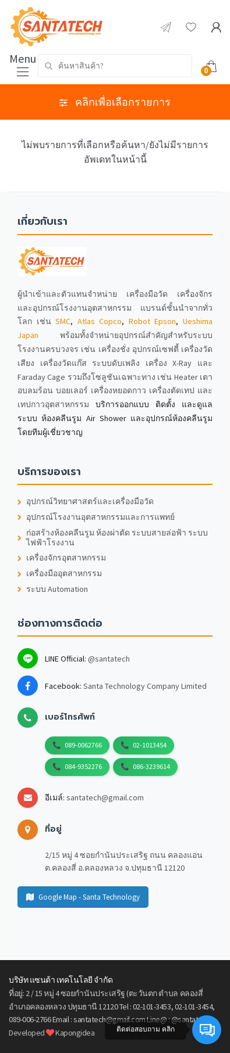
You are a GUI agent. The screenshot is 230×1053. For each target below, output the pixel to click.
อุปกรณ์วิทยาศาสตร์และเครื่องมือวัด (85, 501)
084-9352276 (83, 766)
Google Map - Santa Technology (83, 897)
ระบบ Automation (52, 589)
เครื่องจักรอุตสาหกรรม (61, 558)
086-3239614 (151, 766)
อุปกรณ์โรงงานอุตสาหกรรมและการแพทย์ (96, 517)
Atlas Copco (99, 321)
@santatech (109, 658)
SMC (62, 321)
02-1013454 (150, 745)
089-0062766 (83, 745)
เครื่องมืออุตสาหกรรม (59, 573)
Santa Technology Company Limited (145, 686)
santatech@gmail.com (105, 797)
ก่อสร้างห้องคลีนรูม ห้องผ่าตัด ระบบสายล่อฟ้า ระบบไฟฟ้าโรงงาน (112, 538)
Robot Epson (152, 321)
